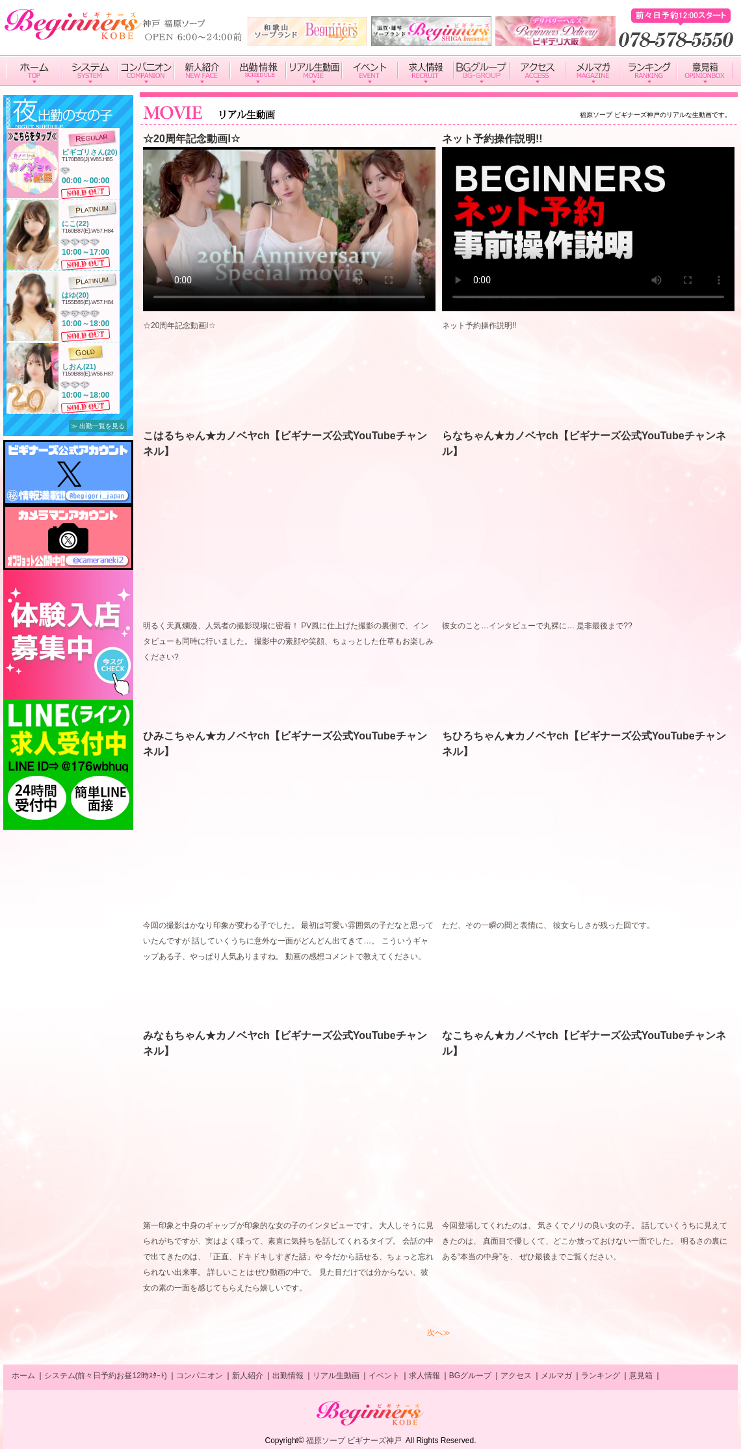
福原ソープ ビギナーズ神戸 (354, 1440)
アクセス (516, 1375)
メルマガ (556, 1375)
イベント (384, 1375)
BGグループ (470, 1375)
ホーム (23, 1375)
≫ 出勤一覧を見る (98, 426)
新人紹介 (247, 1375)
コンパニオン (199, 1375)
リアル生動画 (336, 1375)
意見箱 (641, 1375)
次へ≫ (438, 1332)
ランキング (600, 1375)
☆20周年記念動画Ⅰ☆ (191, 138)
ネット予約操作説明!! (492, 138)
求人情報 (424, 1375)
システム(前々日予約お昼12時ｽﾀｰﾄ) (105, 1375)
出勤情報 (288, 1375)
